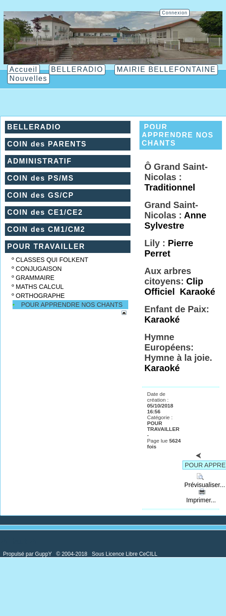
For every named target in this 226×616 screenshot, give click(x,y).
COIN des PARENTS (47, 144)
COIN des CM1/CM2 (46, 229)
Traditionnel (169, 187)
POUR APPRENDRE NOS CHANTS (71, 304)
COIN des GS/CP (40, 195)
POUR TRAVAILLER (46, 246)
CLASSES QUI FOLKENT (52, 259)
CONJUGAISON (39, 268)
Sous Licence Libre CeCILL (125, 554)
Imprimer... (200, 496)
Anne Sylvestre (175, 220)
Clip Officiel (173, 286)
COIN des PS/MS (40, 178)
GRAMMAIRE (35, 277)
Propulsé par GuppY (28, 554)
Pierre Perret (168, 248)
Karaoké (197, 292)
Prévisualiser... (204, 481)
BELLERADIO (34, 127)
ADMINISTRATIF (39, 161)
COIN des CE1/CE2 (45, 212)
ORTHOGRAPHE (40, 295)
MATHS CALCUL (40, 286)
